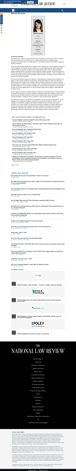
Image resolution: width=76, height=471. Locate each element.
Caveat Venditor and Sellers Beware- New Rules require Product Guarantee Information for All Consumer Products (37, 124)
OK (25, 2)
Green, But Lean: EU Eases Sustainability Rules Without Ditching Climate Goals (34, 145)
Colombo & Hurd (16, 184)
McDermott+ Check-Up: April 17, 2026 (21, 258)
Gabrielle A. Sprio (24, 222)
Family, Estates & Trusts (38, 387)
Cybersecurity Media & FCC (38, 378)
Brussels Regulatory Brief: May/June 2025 (23, 133)
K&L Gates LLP (38, 38)
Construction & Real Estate (37, 374)
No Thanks (30, 2)
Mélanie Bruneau (38, 33)
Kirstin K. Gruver (22, 216)
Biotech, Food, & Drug (38, 368)
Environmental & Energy (38, 384)
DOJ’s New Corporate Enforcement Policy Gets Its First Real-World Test (31, 226)
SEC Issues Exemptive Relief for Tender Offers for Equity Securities (29, 264)
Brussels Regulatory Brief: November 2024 (24, 152)
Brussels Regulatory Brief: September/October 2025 (26, 129)
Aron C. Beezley (16, 222)
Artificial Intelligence (38, 359)
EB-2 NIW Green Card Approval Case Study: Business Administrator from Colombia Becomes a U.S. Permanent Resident (37, 206)
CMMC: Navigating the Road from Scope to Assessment (33, 333)
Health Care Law (38, 397)
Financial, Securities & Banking (38, 390)
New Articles (1, 19)
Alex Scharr (21, 254)
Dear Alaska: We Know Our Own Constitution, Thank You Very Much (30, 175)
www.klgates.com (38, 42)
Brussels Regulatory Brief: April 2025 (22, 137)
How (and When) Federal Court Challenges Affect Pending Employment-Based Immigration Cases (38, 188)
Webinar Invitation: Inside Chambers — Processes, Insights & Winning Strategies (39, 285)
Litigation (38, 413)
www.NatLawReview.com (53, 436)
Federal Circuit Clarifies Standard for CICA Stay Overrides (27, 221)
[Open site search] (62, 10)
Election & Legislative (38, 381)
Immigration (38, 400)
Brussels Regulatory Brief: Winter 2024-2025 (24, 148)
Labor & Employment (38, 410)
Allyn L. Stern (15, 216)
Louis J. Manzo (24, 228)
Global (38, 394)
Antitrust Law (38, 362)
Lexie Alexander (26, 239)
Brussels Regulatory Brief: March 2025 (23, 141)
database (23, 436)
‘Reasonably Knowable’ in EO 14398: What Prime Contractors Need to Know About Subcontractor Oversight (38, 244)
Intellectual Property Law (38, 406)
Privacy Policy (28, 435)
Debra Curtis (15, 260)
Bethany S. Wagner (24, 201)
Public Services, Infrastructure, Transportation (38, 416)
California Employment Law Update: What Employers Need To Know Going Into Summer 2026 (39, 300)
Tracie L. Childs (16, 201)
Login (64, 4)
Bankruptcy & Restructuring (38, 365)
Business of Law (38, 371)
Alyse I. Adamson (16, 228)
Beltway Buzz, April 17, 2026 (19, 232)
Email (38, 51)
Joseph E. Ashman (16, 247)
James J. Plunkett (16, 233)
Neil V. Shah (15, 254)
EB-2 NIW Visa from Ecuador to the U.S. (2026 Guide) (25, 194)
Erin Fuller (21, 260)
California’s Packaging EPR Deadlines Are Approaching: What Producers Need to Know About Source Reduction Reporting (37, 214)
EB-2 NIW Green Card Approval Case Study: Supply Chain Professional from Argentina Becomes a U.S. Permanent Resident (37, 182)
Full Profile (38, 46)
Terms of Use (20, 435)
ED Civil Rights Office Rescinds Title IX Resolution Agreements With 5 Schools (33, 200)
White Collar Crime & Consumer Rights (38, 422)
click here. (52, 465)
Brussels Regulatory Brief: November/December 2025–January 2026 (31, 120)
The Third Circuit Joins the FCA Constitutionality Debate (26, 238)
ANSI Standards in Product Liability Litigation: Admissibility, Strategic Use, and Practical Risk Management (39, 317)
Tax (38, 419)
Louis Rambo (21, 266)
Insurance (38, 403)
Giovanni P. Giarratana (17, 239)
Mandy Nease (15, 209)
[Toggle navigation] (13, 10)
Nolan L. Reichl (16, 177)
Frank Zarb (15, 266)
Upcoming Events (17, 269)
